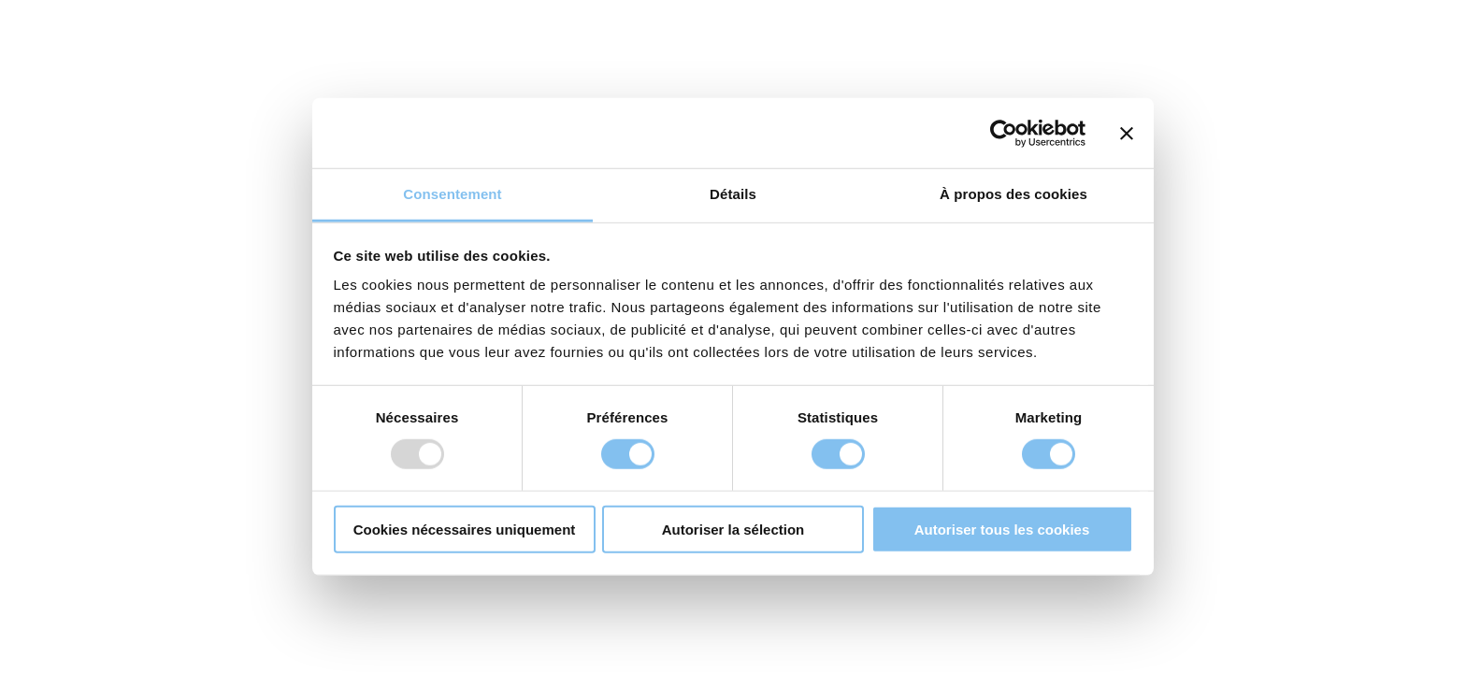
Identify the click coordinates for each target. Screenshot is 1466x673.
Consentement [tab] (452, 194)
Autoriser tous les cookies (1002, 529)
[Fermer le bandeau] (1126, 132)
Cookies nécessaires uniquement (464, 529)
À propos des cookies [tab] (1013, 194)
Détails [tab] (733, 194)
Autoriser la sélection (733, 529)
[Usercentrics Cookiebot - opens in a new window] (1003, 133)
